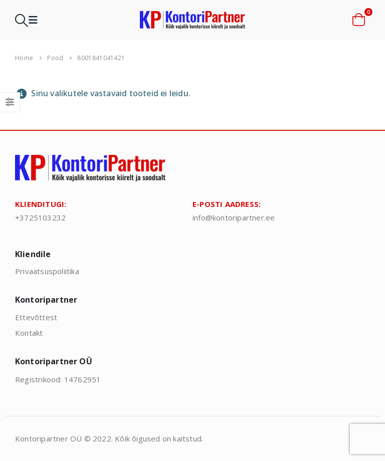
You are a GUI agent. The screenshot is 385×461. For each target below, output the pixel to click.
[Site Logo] (192, 20)
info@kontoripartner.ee (233, 217)
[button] (21, 20)
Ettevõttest (36, 317)
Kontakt (29, 333)
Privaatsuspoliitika (47, 271)
